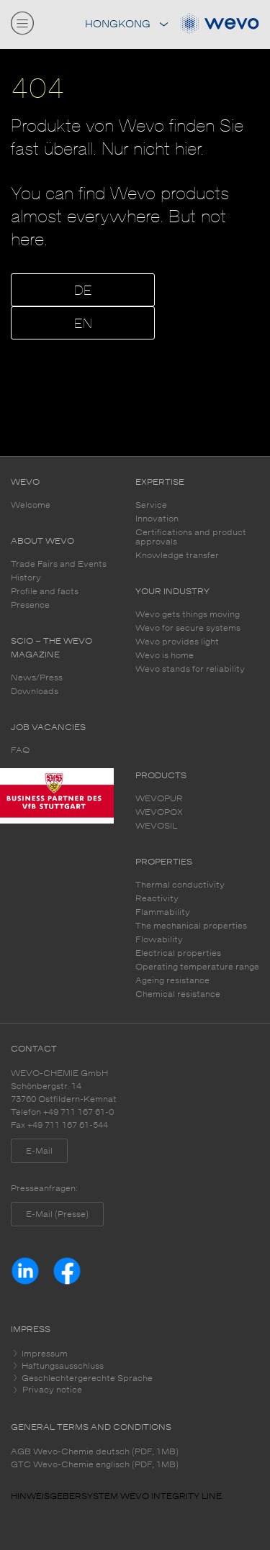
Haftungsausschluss (61, 1366)
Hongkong (126, 24)
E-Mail (39, 1150)
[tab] (135, 1353)
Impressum (43, 1353)
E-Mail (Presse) (57, 1214)
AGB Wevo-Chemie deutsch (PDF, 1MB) (95, 1451)
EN (83, 324)
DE (83, 291)
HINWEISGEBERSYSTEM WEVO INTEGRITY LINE (116, 1496)
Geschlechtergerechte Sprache (86, 1378)
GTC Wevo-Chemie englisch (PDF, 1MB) (95, 1464)
